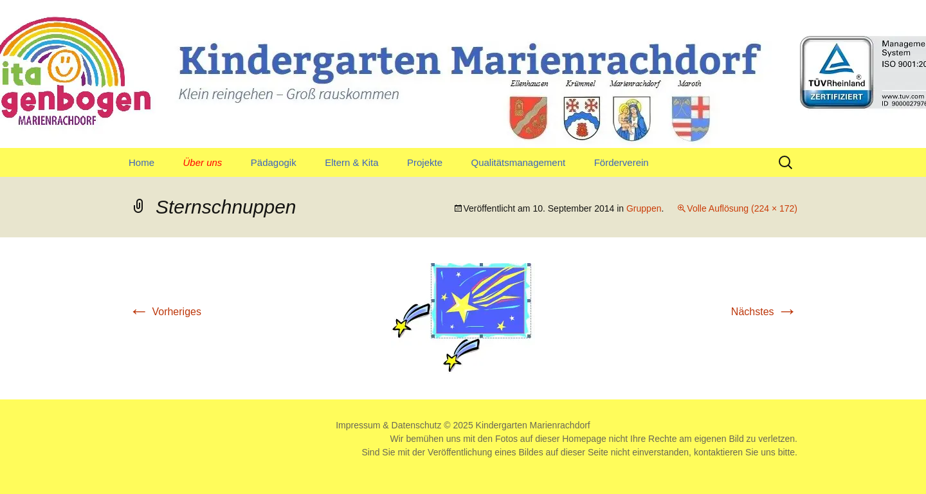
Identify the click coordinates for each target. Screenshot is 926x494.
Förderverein (621, 162)
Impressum (358, 425)
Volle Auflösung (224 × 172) (742, 208)
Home (141, 162)
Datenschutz (417, 425)
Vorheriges (165, 311)
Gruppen (643, 208)
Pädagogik (273, 162)
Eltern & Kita (351, 162)
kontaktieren (718, 452)
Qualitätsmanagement (518, 162)
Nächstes (764, 311)
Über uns (202, 162)
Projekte (424, 162)
